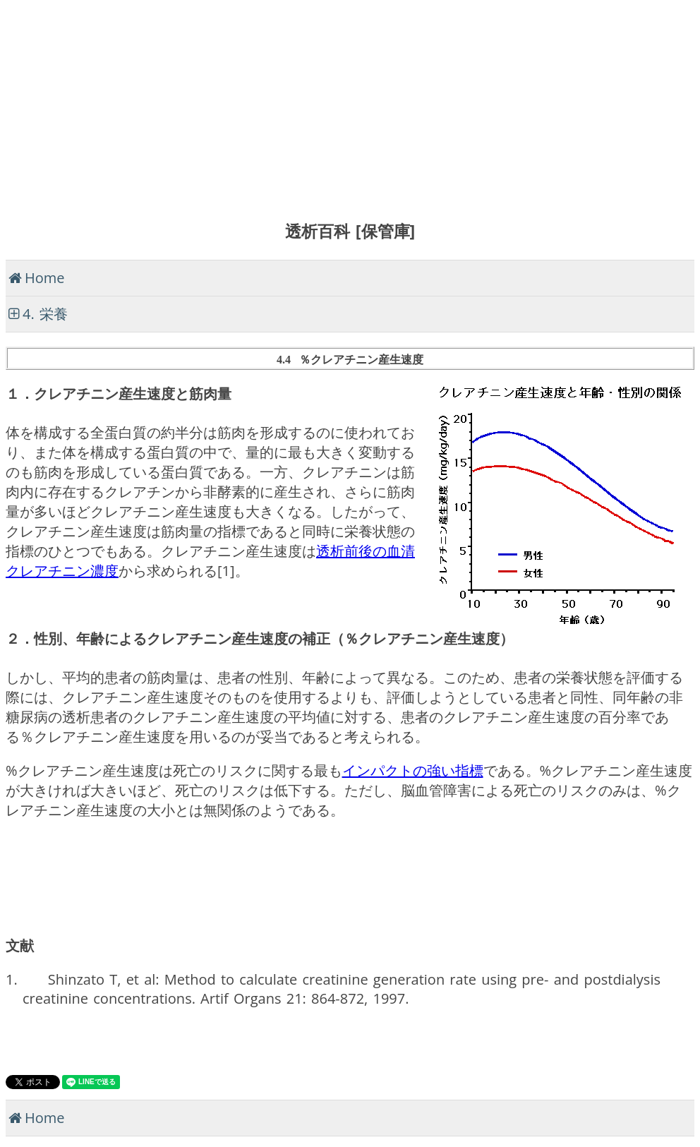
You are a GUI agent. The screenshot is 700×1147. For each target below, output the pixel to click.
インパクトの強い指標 (412, 770)
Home (45, 277)
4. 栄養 (45, 313)
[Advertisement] (350, 104)
